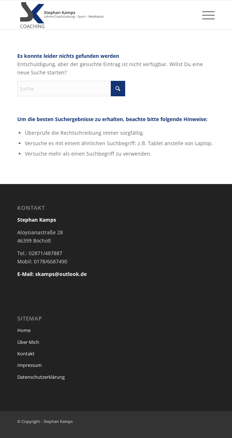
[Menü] (205, 14)
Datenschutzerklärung (41, 377)
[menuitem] (205, 14)
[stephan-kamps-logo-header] (96, 14)
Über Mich (28, 342)
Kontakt (26, 353)
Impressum (29, 365)
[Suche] (71, 88)
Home (24, 330)
